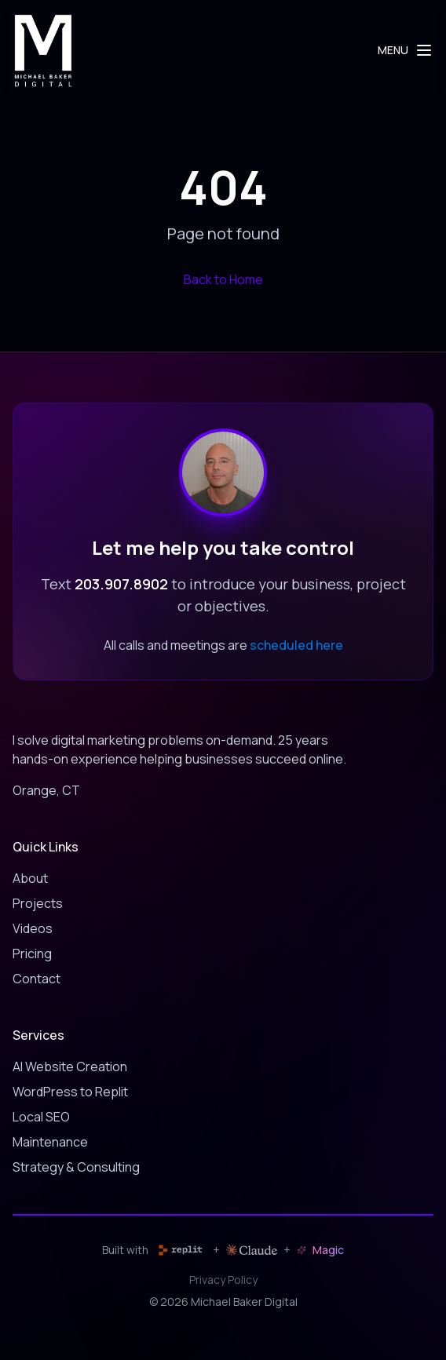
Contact (36, 978)
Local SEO (41, 1116)
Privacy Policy (223, 1279)
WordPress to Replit (70, 1091)
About (30, 878)
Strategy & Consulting (76, 1167)
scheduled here (296, 645)
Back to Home (223, 279)
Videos (33, 928)
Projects (38, 903)
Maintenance (50, 1141)
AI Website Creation (70, 1066)
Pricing (32, 953)
